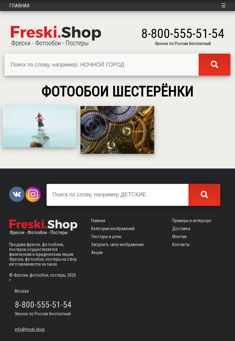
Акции (97, 252)
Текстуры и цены (106, 236)
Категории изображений (113, 228)
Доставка (181, 228)
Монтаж (179, 236)
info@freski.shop (30, 329)
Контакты (181, 244)
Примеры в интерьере (191, 220)
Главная (19, 5)
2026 (71, 275)
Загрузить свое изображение (117, 244)
